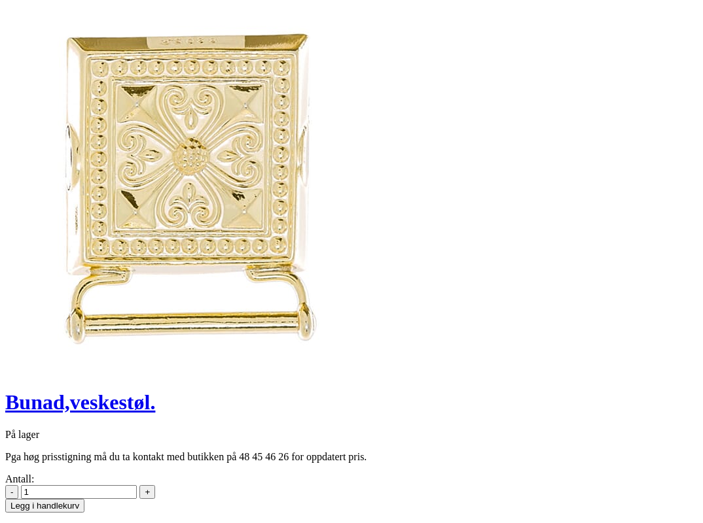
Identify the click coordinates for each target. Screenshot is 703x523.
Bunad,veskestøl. (80, 402)
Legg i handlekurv (44, 506)
